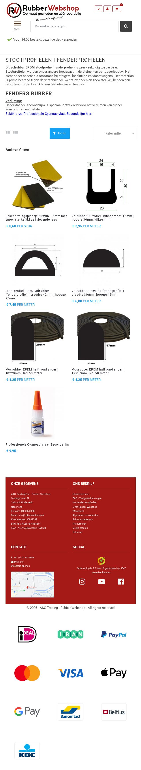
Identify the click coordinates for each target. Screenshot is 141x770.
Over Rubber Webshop (85, 507)
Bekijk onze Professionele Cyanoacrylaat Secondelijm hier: (49, 114)
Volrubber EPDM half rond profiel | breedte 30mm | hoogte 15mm (97, 292)
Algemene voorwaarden (85, 515)
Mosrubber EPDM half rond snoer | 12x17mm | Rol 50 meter (97, 371)
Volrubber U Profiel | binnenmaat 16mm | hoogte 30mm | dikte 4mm (102, 217)
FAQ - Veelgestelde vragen (87, 498)
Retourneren (79, 523)
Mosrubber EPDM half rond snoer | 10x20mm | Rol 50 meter (32, 371)
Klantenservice (81, 494)
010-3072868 (27, 511)
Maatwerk (78, 511)
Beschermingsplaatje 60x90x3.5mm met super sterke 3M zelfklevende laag (36, 217)
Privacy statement (83, 519)
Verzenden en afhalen (84, 502)
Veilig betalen (80, 528)
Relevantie (113, 133)
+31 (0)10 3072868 (24, 557)
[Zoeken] (74, 26)
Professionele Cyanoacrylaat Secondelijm (37, 444)
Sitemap (77, 532)
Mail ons (19, 561)
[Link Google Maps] (32, 582)
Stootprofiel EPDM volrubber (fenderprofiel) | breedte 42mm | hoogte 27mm (36, 294)
